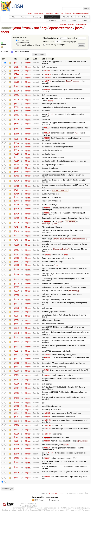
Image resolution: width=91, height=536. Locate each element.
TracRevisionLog (55, 518)
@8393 (16, 267)
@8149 (16, 473)
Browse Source (52, 17)
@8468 (16, 194)
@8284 (16, 423)
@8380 (16, 288)
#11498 (47, 218)
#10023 (47, 71)
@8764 (16, 67)
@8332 (16, 364)
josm (17, 28)
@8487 (16, 180)
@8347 (16, 341)
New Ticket (82, 17)
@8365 (16, 328)
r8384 (60, 233)
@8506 (16, 176)
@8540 (16, 148)
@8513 (16, 160)
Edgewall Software (29, 530)
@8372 (16, 324)
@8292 (16, 395)
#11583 (47, 92)
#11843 (48, 79)
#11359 (48, 435)
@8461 (16, 199)
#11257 (47, 472)
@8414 (16, 238)
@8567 (16, 133)
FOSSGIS (32, 533)
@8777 (16, 63)
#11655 (50, 118)
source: (7, 28)
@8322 (16, 377)
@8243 (16, 439)
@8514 (16, 156)
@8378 (16, 298)
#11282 (66, 469)
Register (68, 13)
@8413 (16, 243)
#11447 (47, 233)
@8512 (16, 164)
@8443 (16, 210)
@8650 (16, 102)
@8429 (16, 224)
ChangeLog (54, 525)
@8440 (16, 214)
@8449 (16, 207)
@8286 (16, 413)
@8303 (16, 390)
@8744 (16, 75)
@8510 (16, 168)
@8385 (16, 279)
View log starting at (55, 38)
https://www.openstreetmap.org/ (77, 533)
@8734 (16, 79)
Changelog (37, 17)
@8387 (16, 275)
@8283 (16, 427)
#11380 (47, 376)
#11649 (47, 143)
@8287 (16, 408)
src (36, 28)
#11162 (47, 483)
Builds (64, 20)
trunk (27, 28)
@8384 (16, 283)
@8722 (16, 88)
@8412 (16, 247)
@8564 (16, 143)
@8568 (16, 128)
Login (30, 13)
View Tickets (68, 17)
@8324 (16, 369)
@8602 (16, 110)
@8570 (16, 123)
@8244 (16, 435)
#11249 (50, 477)
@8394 (16, 262)
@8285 (16, 418)
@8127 (16, 492)
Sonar (74, 20)
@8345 (16, 350)
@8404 (16, 252)
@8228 (16, 457)
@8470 (16, 189)
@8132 (16, 483)
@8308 (16, 382)
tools (5, 32)
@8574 (16, 119)
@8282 (16, 431)
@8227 (16, 460)
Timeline (24, 17)
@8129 (16, 487)
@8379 (16, 293)
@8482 (16, 184)
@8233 (16, 448)
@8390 (16, 271)
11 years (28, 63)
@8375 (16, 310)
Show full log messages (54, 45)
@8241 (16, 443)
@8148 (16, 478)
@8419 (16, 228)
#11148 (48, 442)
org (44, 28)
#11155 (47, 501)
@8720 (16, 93)
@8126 (16, 497)
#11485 (47, 223)
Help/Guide (49, 13)
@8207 (16, 465)
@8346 (16, 345)
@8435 (16, 219)
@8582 (16, 114)
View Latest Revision (66, 24)
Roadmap (52, 20)
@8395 (16, 257)
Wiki (13, 17)
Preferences (38, 13)
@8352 (16, 337)
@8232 (16, 452)
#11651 (47, 132)
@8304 (16, 386)
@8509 (16, 172)
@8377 (16, 302)
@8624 (16, 106)
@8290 (16, 404)
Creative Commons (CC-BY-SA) (35, 535)
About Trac (59, 13)
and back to (77, 38)
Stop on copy (22, 40)
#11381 (47, 395)
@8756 (16, 71)
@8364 (16, 332)
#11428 (48, 75)
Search (84, 20)
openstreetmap (60, 28)
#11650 (47, 138)
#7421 (46, 389)
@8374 (16, 315)
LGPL (81, 535)
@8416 (16, 233)
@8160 (16, 468)
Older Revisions (81, 24)
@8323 (16, 373)
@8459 (16, 203)
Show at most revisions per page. (60, 41)
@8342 (16, 355)
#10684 (48, 373)
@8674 (16, 97)
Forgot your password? (81, 13)
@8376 (16, 306)
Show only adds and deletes (28, 45)
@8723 (16, 84)
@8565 (16, 138)
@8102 (16, 502)
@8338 (16, 359)
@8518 (16, 152)
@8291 (16, 399)
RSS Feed (38, 525)
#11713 (48, 83)
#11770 (50, 103)
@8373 (16, 319)
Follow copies (22, 43)
